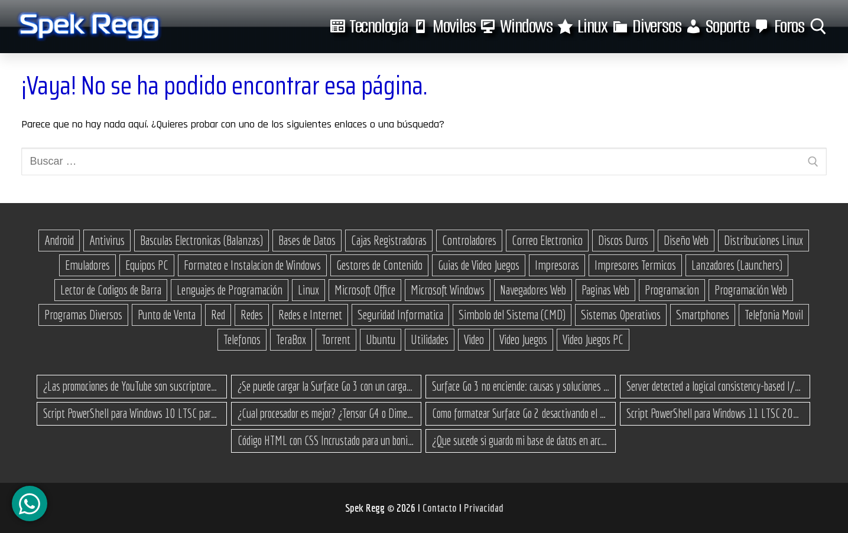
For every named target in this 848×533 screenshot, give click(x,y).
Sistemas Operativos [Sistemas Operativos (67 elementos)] (621, 315)
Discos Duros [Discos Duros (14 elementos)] (623, 240)
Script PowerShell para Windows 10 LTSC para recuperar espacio (131, 413)
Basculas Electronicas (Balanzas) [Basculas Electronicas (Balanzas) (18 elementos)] (201, 240)
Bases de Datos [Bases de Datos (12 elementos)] (307, 240)
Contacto (441, 507)
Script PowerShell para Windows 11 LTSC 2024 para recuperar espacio (715, 413)
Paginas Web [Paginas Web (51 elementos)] (605, 290)
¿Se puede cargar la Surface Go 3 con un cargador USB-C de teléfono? (326, 386)
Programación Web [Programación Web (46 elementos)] (750, 290)
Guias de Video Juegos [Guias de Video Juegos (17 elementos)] (478, 265)
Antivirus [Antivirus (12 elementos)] (107, 240)
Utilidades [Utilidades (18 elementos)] (430, 339)
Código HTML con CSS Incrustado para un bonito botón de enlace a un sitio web (326, 440)
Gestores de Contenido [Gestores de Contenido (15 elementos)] (379, 265)
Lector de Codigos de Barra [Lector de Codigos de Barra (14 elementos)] (110, 290)
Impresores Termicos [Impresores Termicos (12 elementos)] (635, 265)
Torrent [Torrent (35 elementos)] (335, 339)
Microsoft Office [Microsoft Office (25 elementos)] (364, 290)
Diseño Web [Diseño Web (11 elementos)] (686, 240)
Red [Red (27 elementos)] (218, 315)
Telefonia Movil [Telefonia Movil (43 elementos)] (774, 315)
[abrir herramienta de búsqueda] (818, 26)
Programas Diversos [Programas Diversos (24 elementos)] (83, 315)
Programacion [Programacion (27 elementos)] (672, 290)
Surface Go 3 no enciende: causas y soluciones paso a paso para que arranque (520, 386)
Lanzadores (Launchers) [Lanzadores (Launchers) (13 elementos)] (736, 265)
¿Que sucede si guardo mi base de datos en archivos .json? (520, 440)
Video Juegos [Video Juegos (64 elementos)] (523, 339)
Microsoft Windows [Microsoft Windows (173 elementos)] (448, 290)
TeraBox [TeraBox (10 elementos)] (291, 339)
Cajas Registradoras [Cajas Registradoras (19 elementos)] (389, 240)
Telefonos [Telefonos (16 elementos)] (242, 339)
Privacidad (483, 507)
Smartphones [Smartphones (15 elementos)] (702, 315)
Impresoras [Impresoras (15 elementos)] (557, 265)
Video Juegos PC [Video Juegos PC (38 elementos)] (593, 339)
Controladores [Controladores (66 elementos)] (469, 240)
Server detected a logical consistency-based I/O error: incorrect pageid (715, 386)
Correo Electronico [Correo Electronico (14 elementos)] (547, 240)
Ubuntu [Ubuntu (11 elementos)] (380, 339)
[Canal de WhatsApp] (29, 503)
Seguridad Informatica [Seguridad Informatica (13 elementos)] (400, 315)
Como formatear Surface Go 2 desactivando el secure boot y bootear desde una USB (520, 413)
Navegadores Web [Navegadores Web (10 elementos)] (533, 290)
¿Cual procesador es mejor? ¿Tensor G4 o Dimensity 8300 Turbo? (326, 413)
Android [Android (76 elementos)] (59, 240)
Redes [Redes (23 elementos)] (252, 315)
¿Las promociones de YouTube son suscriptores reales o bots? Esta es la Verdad (131, 386)
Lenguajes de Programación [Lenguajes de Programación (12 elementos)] (229, 290)
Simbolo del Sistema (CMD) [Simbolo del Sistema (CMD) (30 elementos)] (512, 315)
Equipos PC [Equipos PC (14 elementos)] (146, 265)
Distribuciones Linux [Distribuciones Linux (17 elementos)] (763, 240)
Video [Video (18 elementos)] (474, 339)
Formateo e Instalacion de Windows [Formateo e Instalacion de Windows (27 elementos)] (252, 265)
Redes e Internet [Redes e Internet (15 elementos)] (310, 315)
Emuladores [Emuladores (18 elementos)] (87, 265)
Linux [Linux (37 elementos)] (308, 290)
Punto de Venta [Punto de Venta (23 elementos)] (167, 315)
